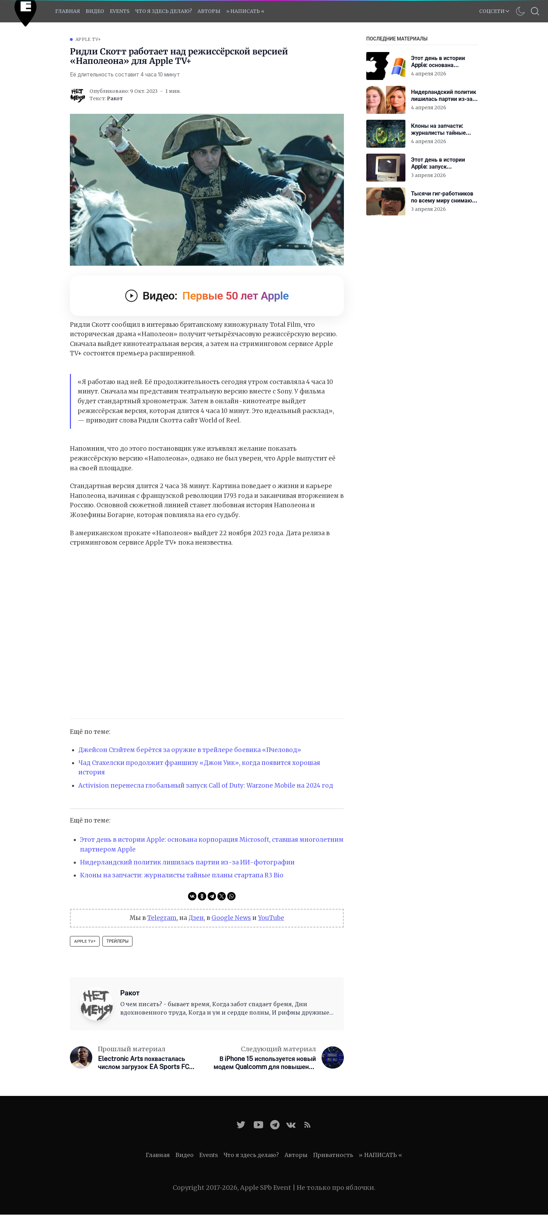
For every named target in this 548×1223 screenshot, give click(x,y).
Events (208, 1154)
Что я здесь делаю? (163, 11)
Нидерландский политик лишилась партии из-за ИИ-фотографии (187, 862)
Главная (67, 11)
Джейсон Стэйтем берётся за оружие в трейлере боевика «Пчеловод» (189, 750)
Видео (95, 11)
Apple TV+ (88, 39)
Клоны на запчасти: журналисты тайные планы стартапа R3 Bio (181, 875)
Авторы (209, 11)
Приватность (333, 1154)
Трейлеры (118, 941)
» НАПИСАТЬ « (245, 11)
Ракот (115, 98)
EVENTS (120, 11)
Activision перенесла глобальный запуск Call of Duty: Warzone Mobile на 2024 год (205, 785)
